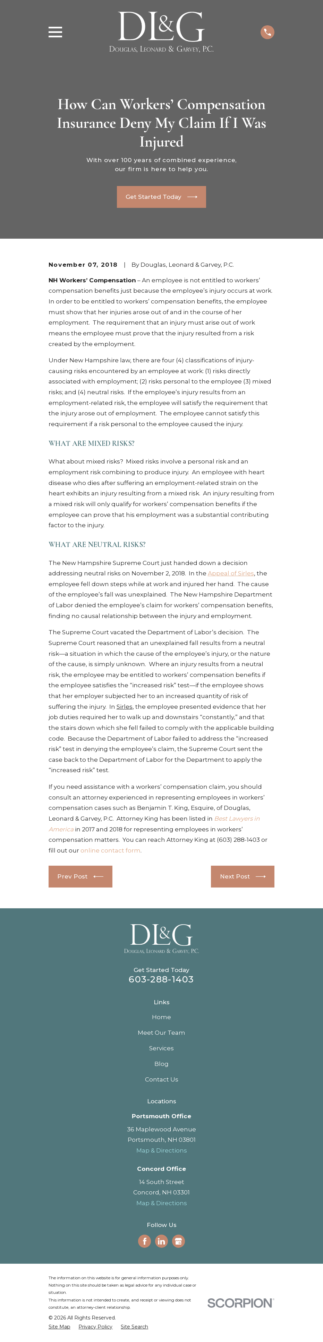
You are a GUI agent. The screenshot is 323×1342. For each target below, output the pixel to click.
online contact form (110, 850)
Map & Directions (161, 1150)
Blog (161, 1063)
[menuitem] (59, 1327)
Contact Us (161, 1079)
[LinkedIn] (161, 1241)
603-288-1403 (161, 979)
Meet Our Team (161, 1032)
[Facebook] (144, 1241)
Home (161, 1017)
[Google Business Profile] (178, 1241)
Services (161, 1048)
